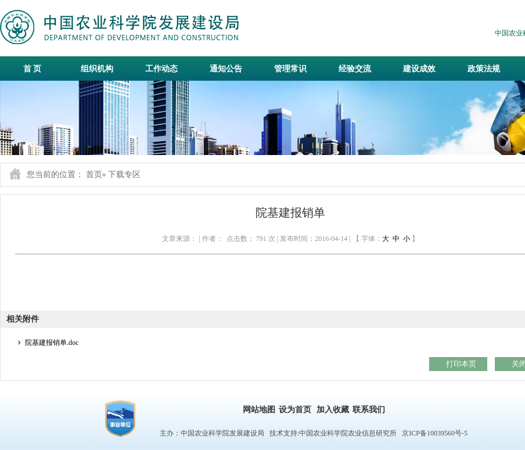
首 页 (32, 68)
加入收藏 (333, 409)
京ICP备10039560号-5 (435, 433)
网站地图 (259, 409)
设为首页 (295, 409)
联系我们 (369, 409)
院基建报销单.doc (51, 343)
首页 (94, 174)
